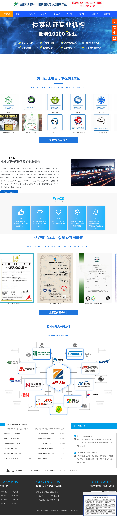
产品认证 (44, 14)
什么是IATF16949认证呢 (44, 443)
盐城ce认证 (73, 470)
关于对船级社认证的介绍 (44, 438)
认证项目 (70, 14)
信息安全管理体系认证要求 (12, 443)
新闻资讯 (95, 14)
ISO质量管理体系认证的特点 (18, 425)
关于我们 (107, 14)
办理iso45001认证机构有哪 (45, 448)
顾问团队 (82, 14)
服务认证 (57, 14)
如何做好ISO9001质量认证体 (45, 453)
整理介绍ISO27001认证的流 (12, 433)
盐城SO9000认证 (21, 470)
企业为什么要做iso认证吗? (85, 436)
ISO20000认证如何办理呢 (11, 458)
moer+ (113, 426)
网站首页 (7, 14)
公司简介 (15, 492)
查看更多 (11, 192)
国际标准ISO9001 (42, 458)
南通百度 (63, 470)
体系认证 (19, 14)
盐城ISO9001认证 (50, 470)
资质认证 (32, 14)
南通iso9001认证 (35, 470)
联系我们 (15, 503)
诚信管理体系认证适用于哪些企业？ (88, 453)
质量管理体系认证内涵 (10, 448)
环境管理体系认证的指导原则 (12, 453)
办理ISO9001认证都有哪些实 (12, 438)
